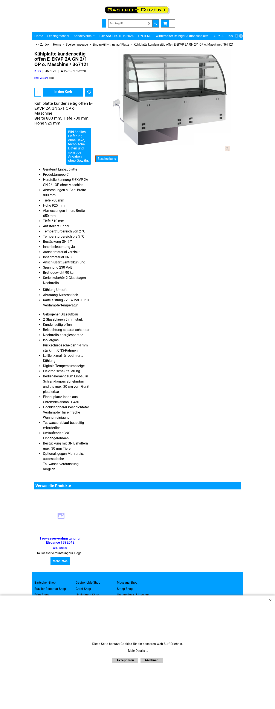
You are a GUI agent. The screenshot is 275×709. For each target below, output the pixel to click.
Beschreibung (107, 158)
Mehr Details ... (138, 650)
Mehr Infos (60, 561)
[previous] (236, 36)
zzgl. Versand (41, 78)
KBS (37, 71)
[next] (241, 36)
